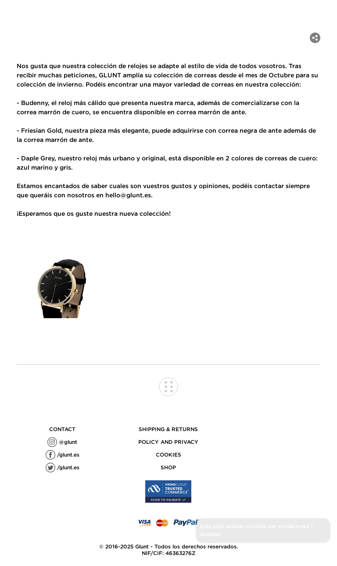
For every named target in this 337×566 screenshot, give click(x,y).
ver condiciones (288, 526)
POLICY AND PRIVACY (168, 442)
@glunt (62, 442)
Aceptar (210, 534)
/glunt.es (62, 454)
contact (62, 429)
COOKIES (168, 454)
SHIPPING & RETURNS (168, 429)
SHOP (168, 467)
